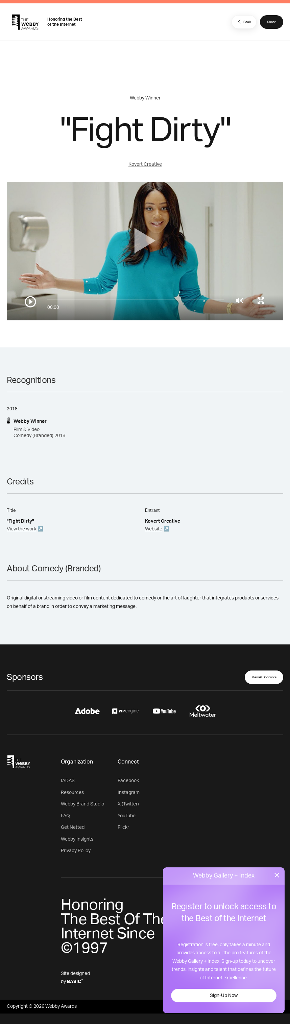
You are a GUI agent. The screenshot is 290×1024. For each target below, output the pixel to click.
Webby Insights (77, 839)
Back (243, 21)
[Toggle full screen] (261, 300)
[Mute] (239, 300)
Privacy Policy (76, 850)
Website (153, 529)
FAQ (65, 816)
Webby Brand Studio (82, 804)
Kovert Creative (145, 164)
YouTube (127, 816)
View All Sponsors (264, 677)
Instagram (129, 792)
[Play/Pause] (30, 302)
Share (271, 22)
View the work (21, 529)
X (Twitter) (128, 804)
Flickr (123, 827)
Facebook (128, 780)
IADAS (68, 780)
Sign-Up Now (224, 995)
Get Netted (72, 827)
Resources (72, 792)
